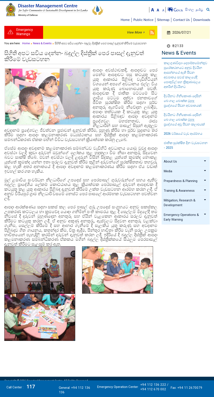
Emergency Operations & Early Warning (185, 217)
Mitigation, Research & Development (185, 202)
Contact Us (181, 20)
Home (125, 20)
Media (185, 171)
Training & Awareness (185, 191)
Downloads (201, 20)
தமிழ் (199, 9)
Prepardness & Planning (185, 181)
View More (134, 32)
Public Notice (143, 20)
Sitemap (163, 20)
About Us (185, 161)
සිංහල (190, 9)
